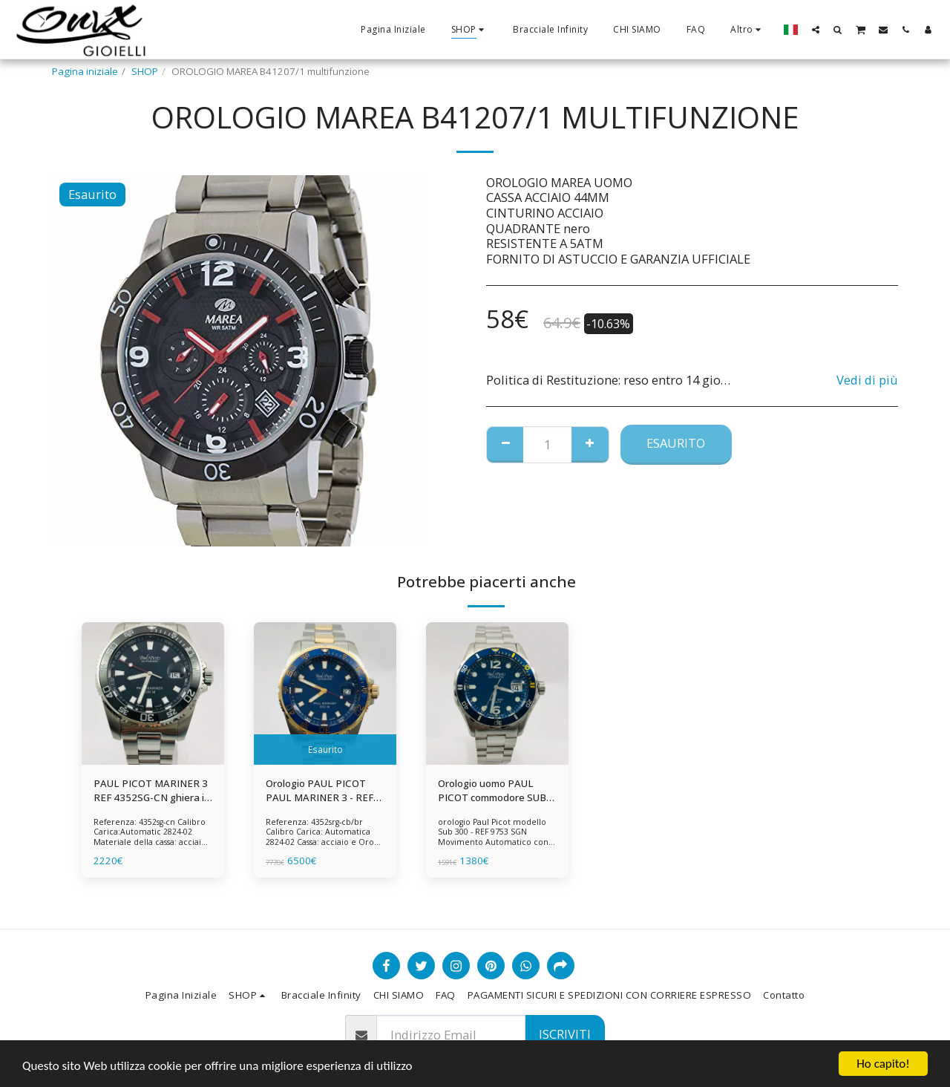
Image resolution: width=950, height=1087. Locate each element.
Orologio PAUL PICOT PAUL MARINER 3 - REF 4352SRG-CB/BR (319, 791)
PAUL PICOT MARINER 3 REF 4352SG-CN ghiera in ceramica (152, 791)
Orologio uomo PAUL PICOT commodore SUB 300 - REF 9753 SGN (492, 791)
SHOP (144, 71)
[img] (153, 693)
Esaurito (675, 442)
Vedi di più (867, 380)
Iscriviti (565, 1033)
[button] (815, 29)
